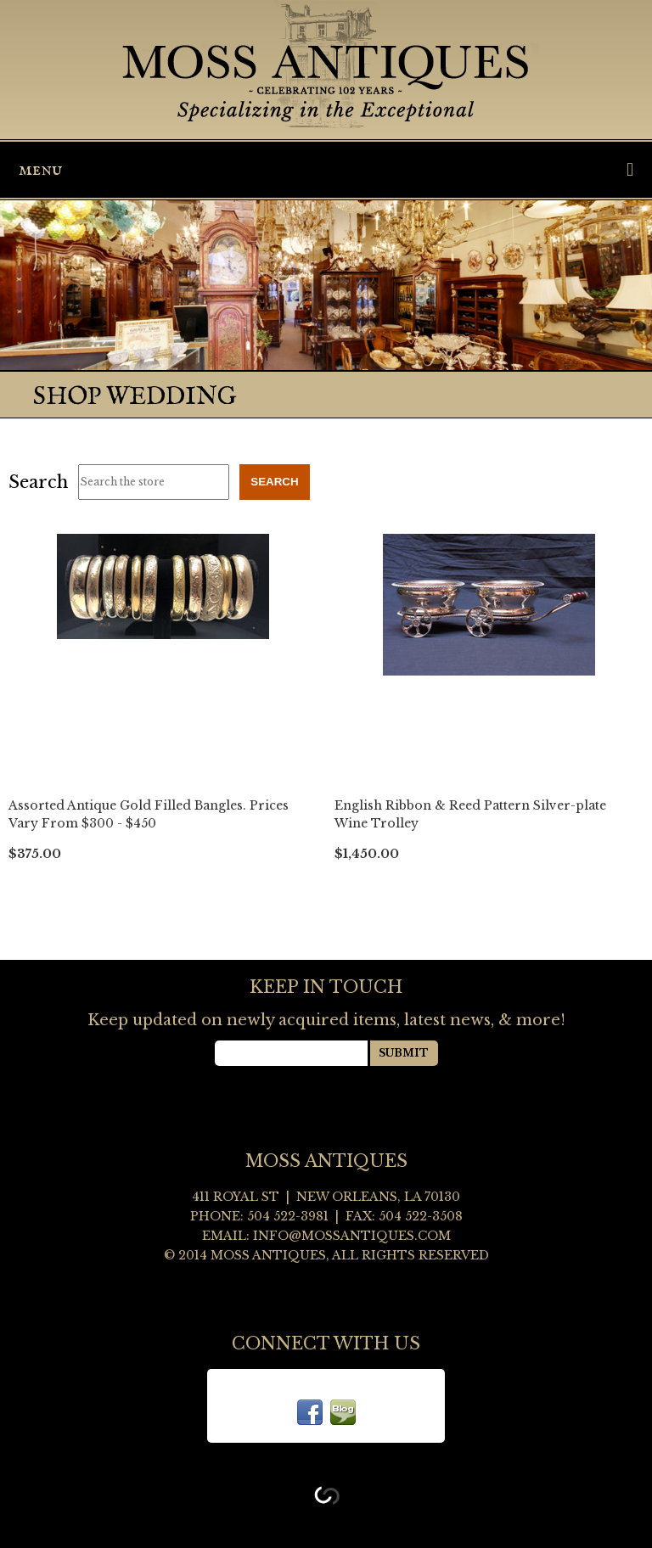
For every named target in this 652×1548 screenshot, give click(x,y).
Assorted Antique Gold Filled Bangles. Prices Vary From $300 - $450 (148, 814)
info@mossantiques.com (352, 1235)
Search (38, 482)
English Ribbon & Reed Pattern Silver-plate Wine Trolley (470, 814)
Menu (326, 170)
